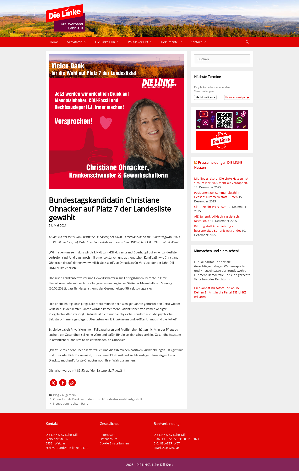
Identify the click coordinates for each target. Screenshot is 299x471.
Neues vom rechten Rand (70, 403)
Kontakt (200, 42)
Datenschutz (108, 439)
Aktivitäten (79, 42)
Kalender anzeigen (237, 97)
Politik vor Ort (142, 42)
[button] (53, 382)
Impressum (107, 435)
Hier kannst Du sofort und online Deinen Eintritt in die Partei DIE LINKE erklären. (220, 292)
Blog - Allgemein (64, 395)
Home (54, 42)
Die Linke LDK (109, 42)
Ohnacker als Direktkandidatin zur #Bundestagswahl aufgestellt (97, 399)
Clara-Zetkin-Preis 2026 (210, 207)
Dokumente (173, 42)
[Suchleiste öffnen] (247, 42)
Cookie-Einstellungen (114, 443)
